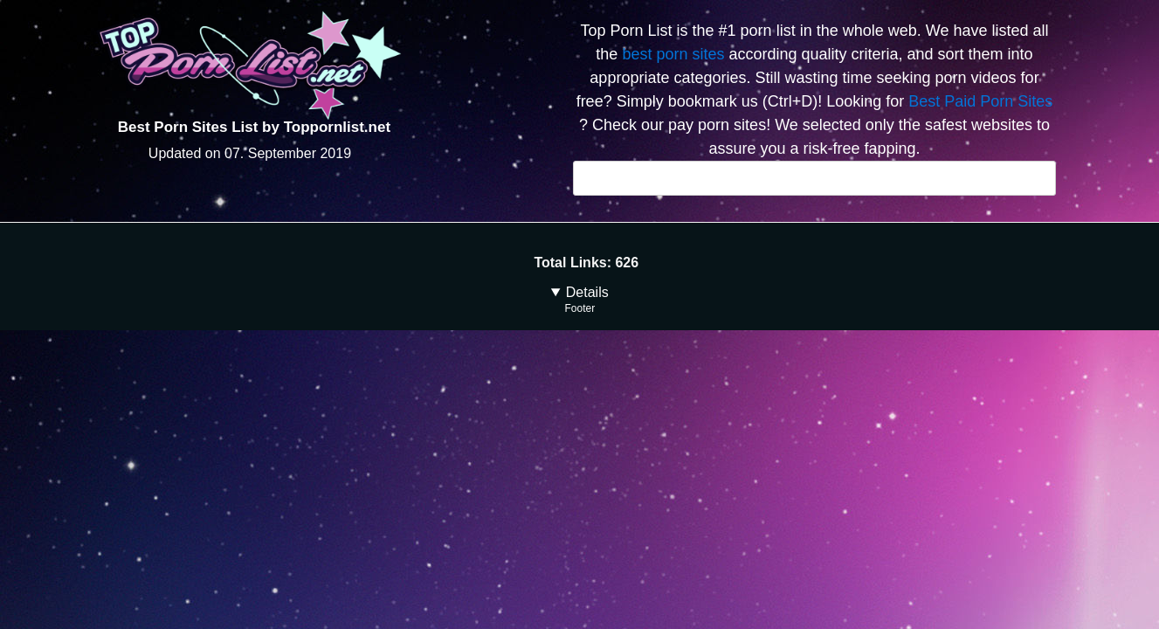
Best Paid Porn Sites (980, 101)
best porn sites (673, 54)
